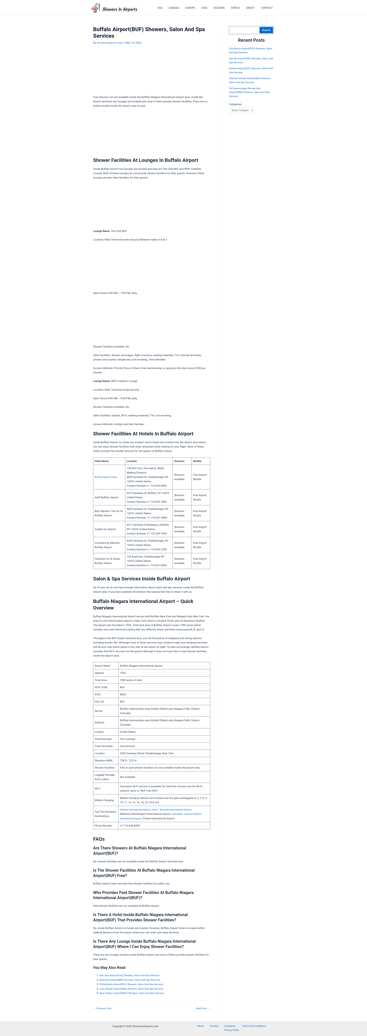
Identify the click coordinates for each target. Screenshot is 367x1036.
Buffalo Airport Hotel (107, 477)
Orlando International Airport (136, 809)
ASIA (208, 7)
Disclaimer (218, 1025)
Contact (205, 1025)
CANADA (180, 7)
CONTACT (267, 7)
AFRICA (237, 7)
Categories (235, 104)
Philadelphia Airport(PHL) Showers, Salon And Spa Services (134, 983)
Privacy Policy (264, 1025)
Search (266, 30)
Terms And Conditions (241, 1025)
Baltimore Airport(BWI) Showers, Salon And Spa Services (132, 979)
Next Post (202, 1007)
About (194, 1025)
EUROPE (195, 7)
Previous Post (103, 1007)
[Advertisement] (151, 72)
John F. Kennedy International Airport (176, 809)
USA (166, 7)
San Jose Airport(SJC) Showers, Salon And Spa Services (132, 974)
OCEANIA (222, 7)
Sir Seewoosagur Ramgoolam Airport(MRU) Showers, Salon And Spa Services (249, 92)
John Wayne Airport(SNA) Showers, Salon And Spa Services (134, 988)
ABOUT (251, 7)
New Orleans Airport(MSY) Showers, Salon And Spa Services (134, 992)
